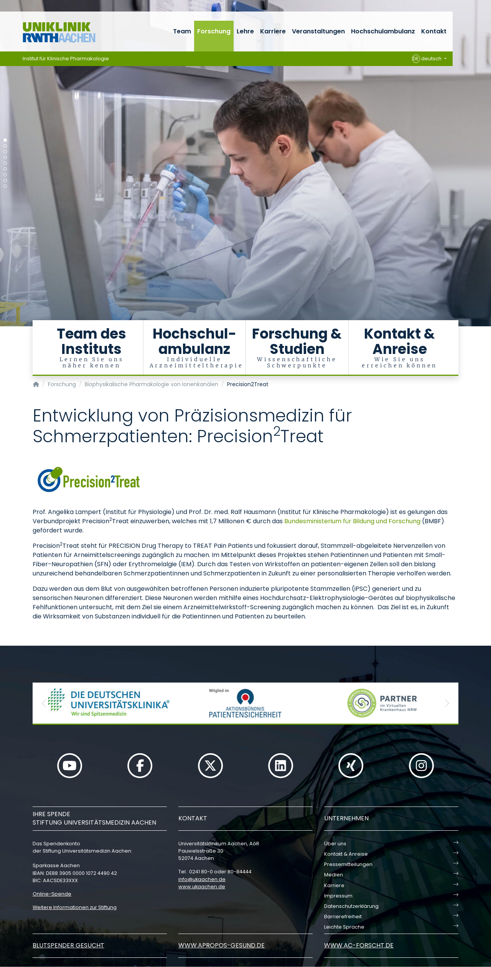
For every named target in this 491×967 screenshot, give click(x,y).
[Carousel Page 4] (5, 157)
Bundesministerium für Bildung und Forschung (352, 521)
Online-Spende (52, 894)
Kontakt (434, 31)
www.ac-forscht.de (359, 945)
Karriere (273, 31)
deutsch (427, 59)
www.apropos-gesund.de (221, 945)
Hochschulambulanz (383, 31)
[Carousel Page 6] (5, 169)
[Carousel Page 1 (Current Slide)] (5, 140)
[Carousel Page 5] (5, 163)
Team (182, 31)
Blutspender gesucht (68, 945)
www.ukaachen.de (201, 886)
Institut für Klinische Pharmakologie (66, 58)
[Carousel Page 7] (5, 175)
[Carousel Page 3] (5, 152)
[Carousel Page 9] (5, 186)
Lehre (245, 31)
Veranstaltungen (318, 31)
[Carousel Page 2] (5, 146)
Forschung (214, 31)
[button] (44, 703)
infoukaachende (202, 879)
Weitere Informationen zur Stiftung (75, 907)
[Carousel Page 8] (5, 180)
